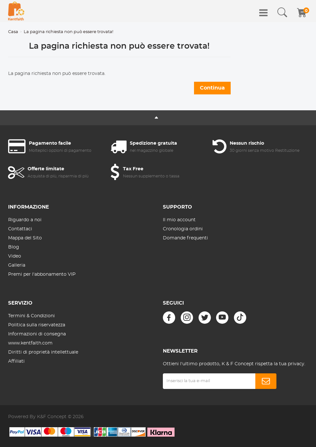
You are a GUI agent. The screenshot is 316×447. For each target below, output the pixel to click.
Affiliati (16, 361)
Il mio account (179, 220)
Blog (13, 247)
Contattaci (20, 229)
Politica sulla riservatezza (36, 325)
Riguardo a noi (25, 220)
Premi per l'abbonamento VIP (42, 274)
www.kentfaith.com (30, 343)
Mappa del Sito (25, 238)
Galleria (16, 265)
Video (14, 256)
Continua (212, 88)
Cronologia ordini (183, 229)
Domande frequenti (185, 238)
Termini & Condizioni (31, 316)
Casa (13, 32)
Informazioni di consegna (37, 334)
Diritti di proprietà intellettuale (43, 352)
